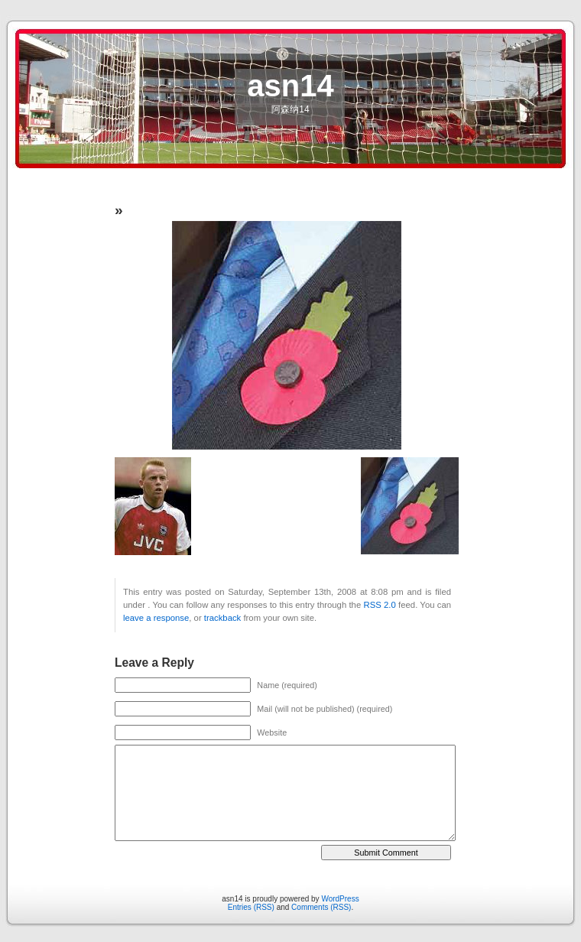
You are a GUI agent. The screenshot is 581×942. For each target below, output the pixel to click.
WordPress (340, 899)
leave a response (156, 617)
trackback (222, 617)
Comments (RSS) (321, 907)
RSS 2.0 (380, 604)
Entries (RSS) (251, 907)
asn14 (290, 85)
